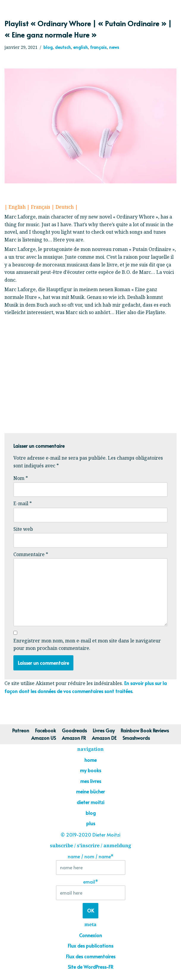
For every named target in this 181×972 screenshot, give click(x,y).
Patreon (20, 730)
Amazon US (43, 737)
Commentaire (30, 554)
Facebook (45, 730)
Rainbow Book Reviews (145, 730)
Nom (20, 478)
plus (90, 823)
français (98, 47)
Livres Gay (104, 730)
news (114, 47)
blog (48, 47)
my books (90, 770)
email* (90, 889)
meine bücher (90, 791)
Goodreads (74, 730)
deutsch (63, 47)
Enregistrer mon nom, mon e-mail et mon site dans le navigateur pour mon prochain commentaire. (87, 644)
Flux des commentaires (90, 956)
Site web (23, 529)
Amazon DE (104, 737)
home (90, 759)
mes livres (90, 781)
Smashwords (136, 737)
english (80, 47)
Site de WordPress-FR (90, 966)
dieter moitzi (90, 802)
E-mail (22, 503)
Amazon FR (74, 737)
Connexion (90, 935)
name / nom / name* (90, 864)
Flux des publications (90, 945)
